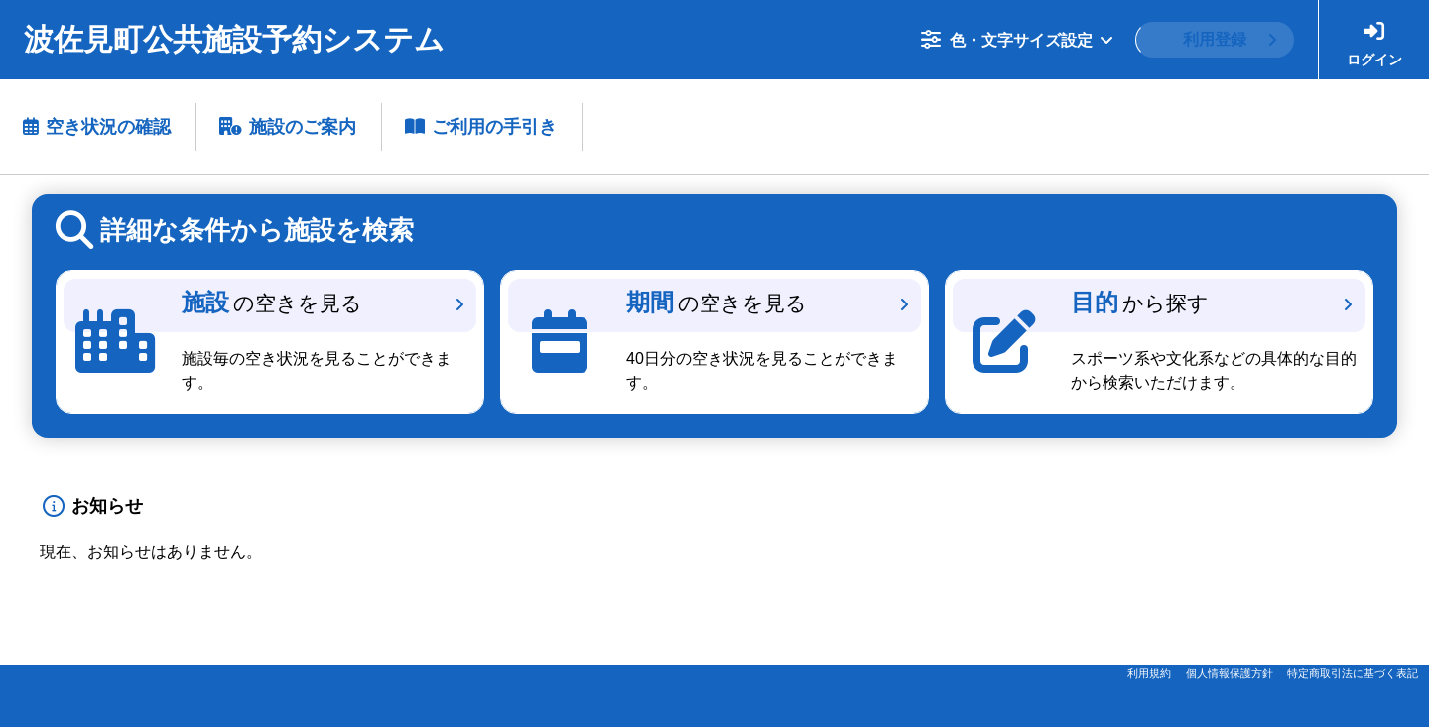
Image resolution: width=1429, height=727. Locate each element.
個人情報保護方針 (1229, 673)
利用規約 (1149, 673)
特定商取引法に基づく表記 (1352, 673)
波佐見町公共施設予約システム (234, 39)
